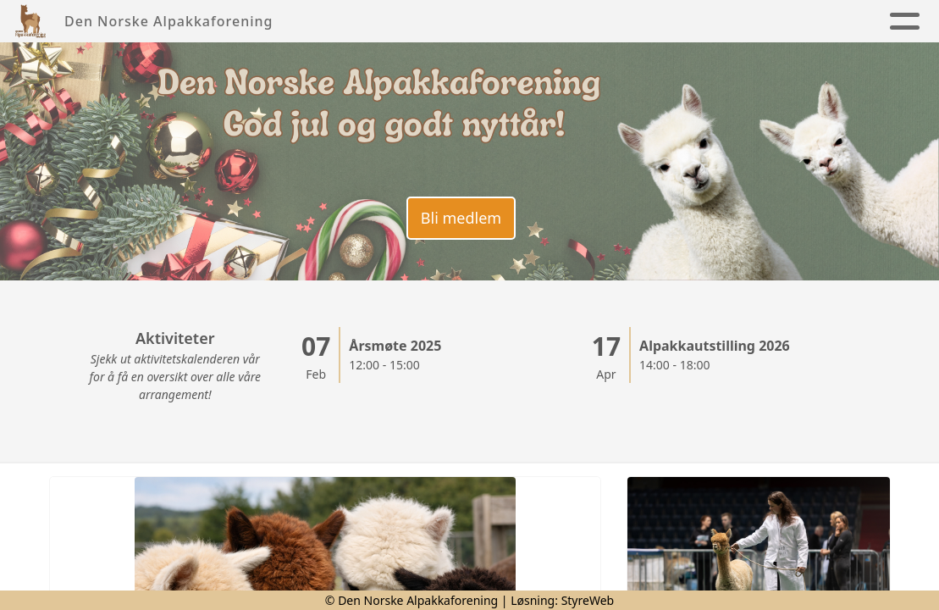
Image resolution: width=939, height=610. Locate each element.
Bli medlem (461, 218)
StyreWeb (588, 600)
